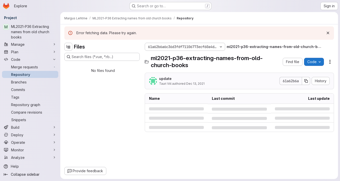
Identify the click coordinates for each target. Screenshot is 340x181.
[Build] (30, 127)
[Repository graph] (30, 104)
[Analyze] (30, 157)
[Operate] (30, 142)
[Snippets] (30, 119)
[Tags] (30, 97)
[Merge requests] (30, 66)
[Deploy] (30, 134)
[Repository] (30, 74)
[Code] (30, 59)
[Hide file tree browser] (68, 47)
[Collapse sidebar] (30, 174)
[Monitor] (30, 149)
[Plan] (30, 51)
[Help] (30, 166)
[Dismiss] (328, 33)
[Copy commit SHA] (306, 81)
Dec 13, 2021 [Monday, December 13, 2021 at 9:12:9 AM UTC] (195, 83)
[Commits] (30, 89)
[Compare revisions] (30, 112)
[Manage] (30, 44)
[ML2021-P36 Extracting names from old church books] (30, 31)
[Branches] (30, 81)
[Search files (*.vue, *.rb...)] (102, 57)
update (165, 78)
